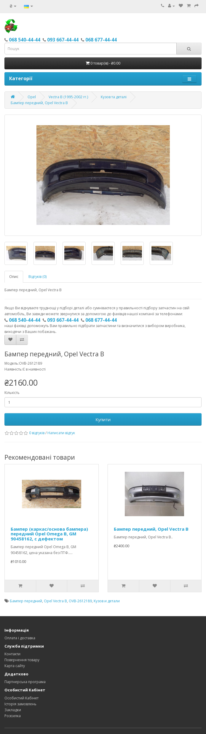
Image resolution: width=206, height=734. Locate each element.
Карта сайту (14, 665)
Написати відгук (61, 432)
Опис (13, 276)
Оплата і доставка (19, 637)
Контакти (12, 653)
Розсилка (12, 715)
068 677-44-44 (101, 39)
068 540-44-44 (24, 39)
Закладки (12, 709)
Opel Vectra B (55, 600)
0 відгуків (36, 432)
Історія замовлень (20, 703)
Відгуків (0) (37, 276)
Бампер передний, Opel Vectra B (39, 102)
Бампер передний (26, 600)
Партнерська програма (25, 681)
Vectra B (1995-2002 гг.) (68, 96)
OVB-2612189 (80, 600)
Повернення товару (21, 659)
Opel (32, 96)
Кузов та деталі (114, 96)
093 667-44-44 (63, 39)
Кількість (12, 392)
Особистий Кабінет (21, 698)
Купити (103, 419)
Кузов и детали (107, 600)
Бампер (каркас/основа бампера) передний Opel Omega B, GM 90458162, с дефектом (49, 534)
